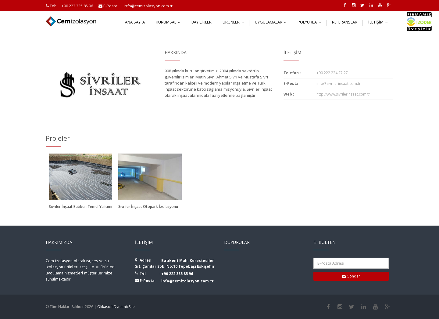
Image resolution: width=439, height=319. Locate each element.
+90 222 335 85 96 (177, 273)
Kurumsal (169, 22)
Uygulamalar (272, 22)
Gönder (351, 276)
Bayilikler (201, 22)
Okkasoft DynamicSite (116, 306)
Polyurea (311, 22)
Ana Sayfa (135, 22)
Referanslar (344, 22)
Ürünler (235, 22)
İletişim (379, 22)
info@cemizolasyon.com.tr (187, 281)
